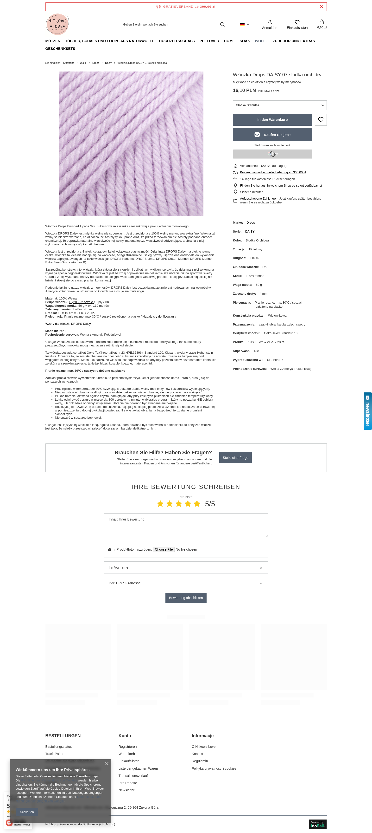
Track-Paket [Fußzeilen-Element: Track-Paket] (54, 754)
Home (229, 41)
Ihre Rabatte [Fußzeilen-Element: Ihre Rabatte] (128, 783)
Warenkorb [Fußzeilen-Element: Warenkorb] (127, 754)
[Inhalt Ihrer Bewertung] (186, 525)
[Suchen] (222, 24)
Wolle (261, 41)
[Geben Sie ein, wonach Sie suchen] (174, 24)
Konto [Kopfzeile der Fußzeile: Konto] (125, 735)
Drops (95, 62)
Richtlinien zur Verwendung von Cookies (49, 780)
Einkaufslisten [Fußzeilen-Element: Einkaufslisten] (129, 761)
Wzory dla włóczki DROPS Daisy (68, 323)
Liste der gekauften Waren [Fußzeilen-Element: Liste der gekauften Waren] (138, 768)
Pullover (209, 41)
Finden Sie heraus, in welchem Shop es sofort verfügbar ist (281, 185)
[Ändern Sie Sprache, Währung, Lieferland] (244, 24)
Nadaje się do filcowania (159, 316)
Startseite (68, 62)
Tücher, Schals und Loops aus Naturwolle (109, 41)
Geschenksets (60, 48)
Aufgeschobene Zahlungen (258, 198)
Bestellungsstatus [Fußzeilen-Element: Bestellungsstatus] (58, 746)
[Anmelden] (269, 25)
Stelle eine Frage (235, 458)
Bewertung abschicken (186, 598)
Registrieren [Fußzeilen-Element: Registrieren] (128, 746)
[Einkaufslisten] (297, 25)
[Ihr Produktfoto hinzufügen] (185, 549)
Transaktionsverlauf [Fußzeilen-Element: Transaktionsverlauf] (133, 776)
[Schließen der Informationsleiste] (321, 7)
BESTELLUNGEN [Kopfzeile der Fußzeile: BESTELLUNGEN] (63, 735)
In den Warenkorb (272, 119)
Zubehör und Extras (294, 41)
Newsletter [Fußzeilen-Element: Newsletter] (126, 790)
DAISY (250, 231)
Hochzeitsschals (177, 41)
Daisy (108, 62)
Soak (245, 41)
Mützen (53, 41)
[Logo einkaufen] (57, 25)
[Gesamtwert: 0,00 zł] (322, 25)
